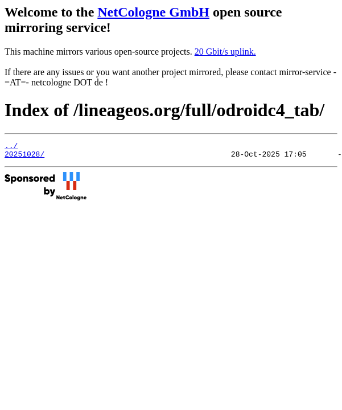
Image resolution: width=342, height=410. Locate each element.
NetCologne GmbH (153, 12)
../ (11, 147)
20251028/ (24, 157)
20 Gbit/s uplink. (225, 51)
